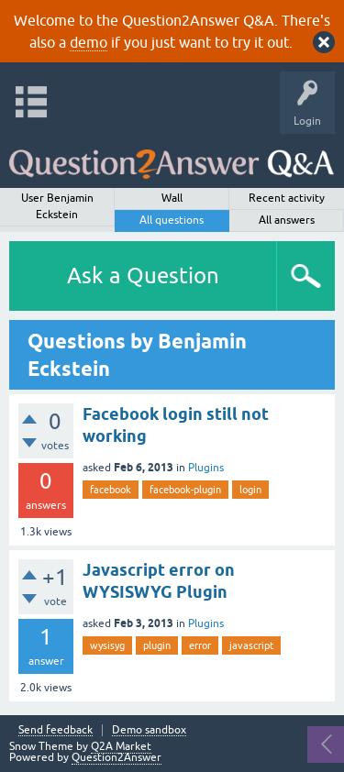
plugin (157, 645)
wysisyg (107, 645)
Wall (172, 198)
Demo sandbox (149, 730)
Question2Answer (116, 757)
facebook (110, 489)
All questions (171, 220)
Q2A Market (121, 746)
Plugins (206, 467)
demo (88, 42)
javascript (251, 645)
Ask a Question (143, 275)
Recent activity (287, 198)
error (200, 645)
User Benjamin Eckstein (57, 206)
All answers (287, 220)
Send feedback (55, 730)
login (250, 489)
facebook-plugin (185, 489)
